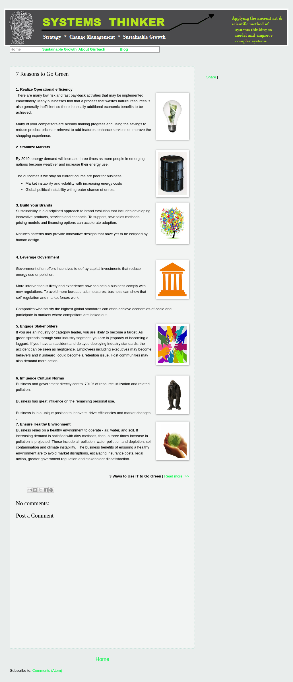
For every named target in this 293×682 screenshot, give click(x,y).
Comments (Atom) (47, 670)
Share (211, 77)
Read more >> (176, 476)
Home (102, 659)
